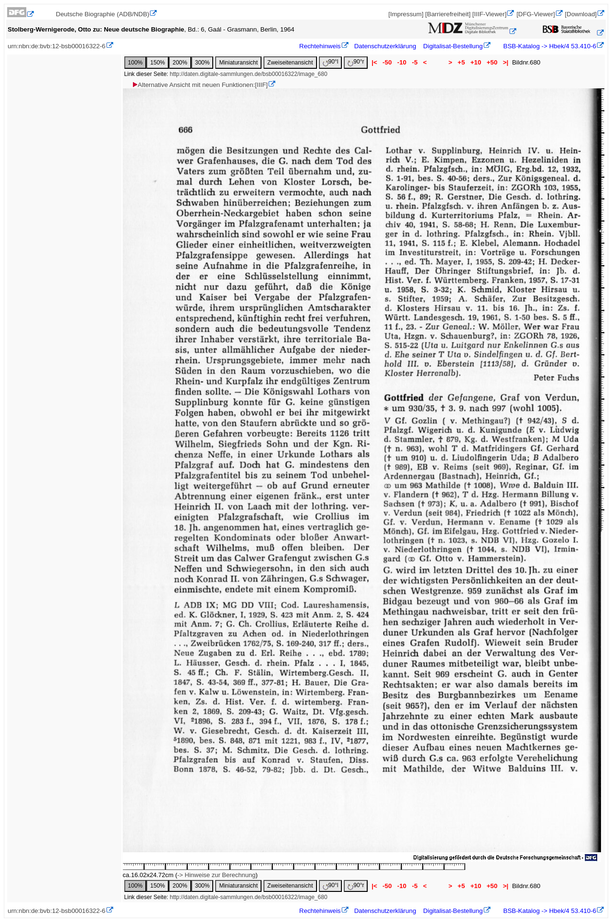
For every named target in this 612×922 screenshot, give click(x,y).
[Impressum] (405, 14)
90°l (331, 62)
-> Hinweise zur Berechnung (216, 875)
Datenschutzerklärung (385, 46)
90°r (356, 62)
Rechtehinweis (320, 46)
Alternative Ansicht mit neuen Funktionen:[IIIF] (199, 84)
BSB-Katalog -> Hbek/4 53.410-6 (549, 46)
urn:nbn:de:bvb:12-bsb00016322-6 (57, 46)
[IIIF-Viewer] (489, 14)
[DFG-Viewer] (535, 14)
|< (374, 62)
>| (505, 62)
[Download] (581, 14)
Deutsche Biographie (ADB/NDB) (103, 14)
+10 (476, 62)
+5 (461, 62)
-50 (387, 62)
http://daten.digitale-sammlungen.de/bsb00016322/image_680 (249, 74)
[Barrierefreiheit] (447, 14)
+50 (492, 62)
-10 (401, 62)
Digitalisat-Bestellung (452, 46)
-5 (414, 62)
